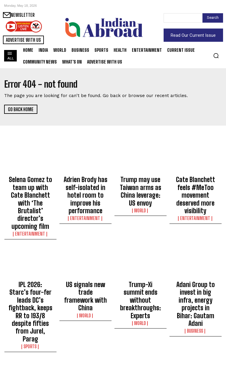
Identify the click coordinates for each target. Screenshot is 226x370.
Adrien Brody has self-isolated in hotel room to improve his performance (85, 186)
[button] (216, 55)
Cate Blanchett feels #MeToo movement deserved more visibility (195, 186)
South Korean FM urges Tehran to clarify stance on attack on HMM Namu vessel (30, 339)
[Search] (212, 18)
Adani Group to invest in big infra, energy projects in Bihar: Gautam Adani (195, 263)
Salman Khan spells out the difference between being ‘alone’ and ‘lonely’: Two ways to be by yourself (195, 342)
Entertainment (30, 206)
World (140, 195)
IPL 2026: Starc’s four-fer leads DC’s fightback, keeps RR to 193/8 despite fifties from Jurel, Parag (30, 266)
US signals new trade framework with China (85, 258)
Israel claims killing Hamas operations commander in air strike (85, 339)
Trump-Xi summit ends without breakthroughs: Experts (140, 263)
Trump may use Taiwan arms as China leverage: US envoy (140, 184)
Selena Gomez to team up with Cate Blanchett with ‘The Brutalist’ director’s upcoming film (30, 189)
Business (195, 277)
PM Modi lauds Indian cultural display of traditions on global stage (140, 339)
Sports (30, 283)
